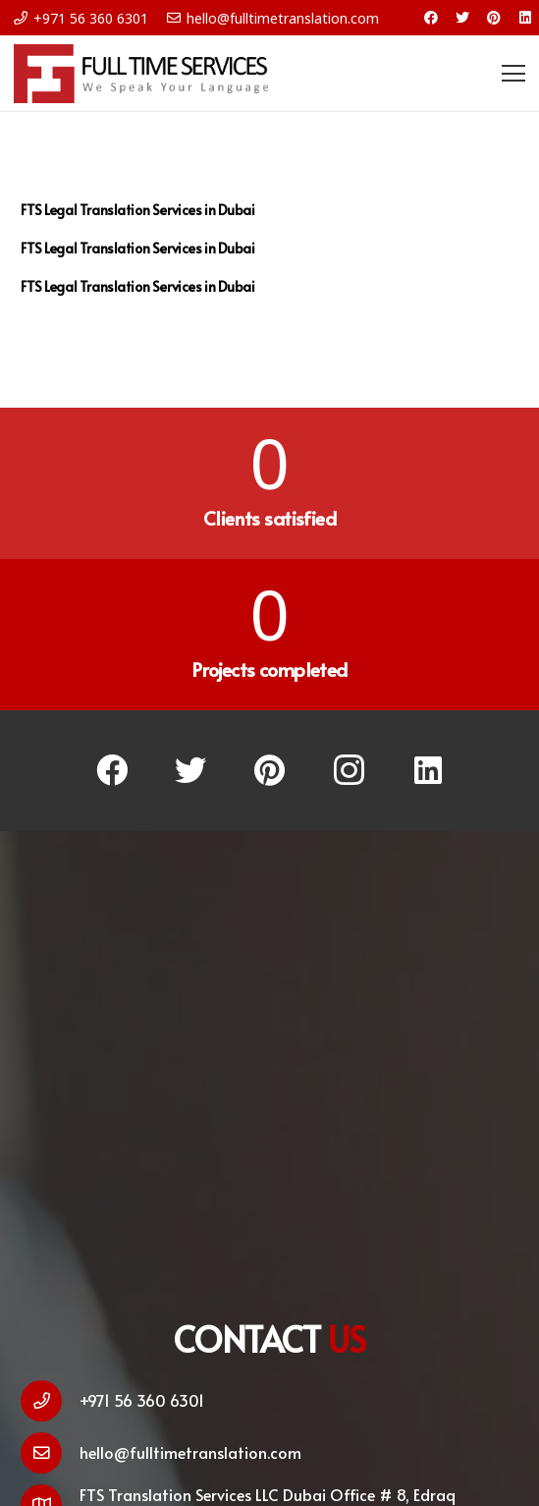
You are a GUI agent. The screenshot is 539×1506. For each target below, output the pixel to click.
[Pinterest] (494, 17)
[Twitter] (462, 17)
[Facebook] (431, 17)
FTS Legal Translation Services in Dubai (138, 209)
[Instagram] (349, 770)
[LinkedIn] (525, 17)
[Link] (141, 73)
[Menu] (513, 73)
